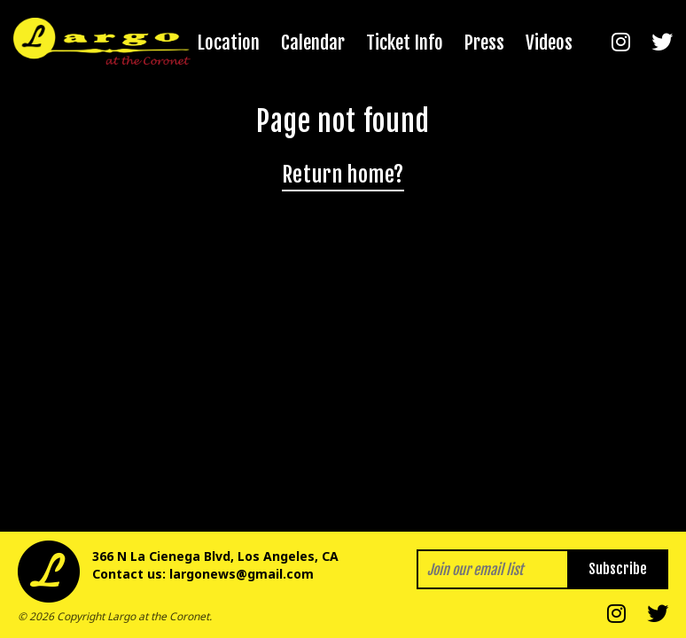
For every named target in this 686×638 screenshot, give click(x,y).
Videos (549, 42)
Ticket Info (404, 42)
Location (229, 42)
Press (484, 42)
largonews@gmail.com (241, 573)
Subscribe (618, 569)
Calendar (313, 42)
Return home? (343, 174)
